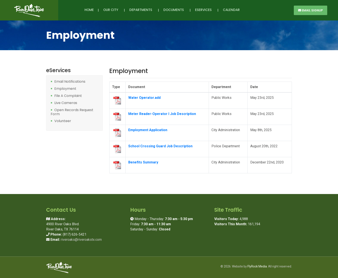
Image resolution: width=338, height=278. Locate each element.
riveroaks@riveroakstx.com (81, 240)
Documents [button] (174, 10)
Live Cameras (65, 103)
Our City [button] (111, 10)
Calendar (231, 10)
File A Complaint (68, 96)
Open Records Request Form (72, 112)
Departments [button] (141, 10)
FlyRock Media (257, 266)
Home (89, 10)
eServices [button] (204, 10)
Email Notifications (69, 82)
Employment (65, 89)
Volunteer (62, 121)
